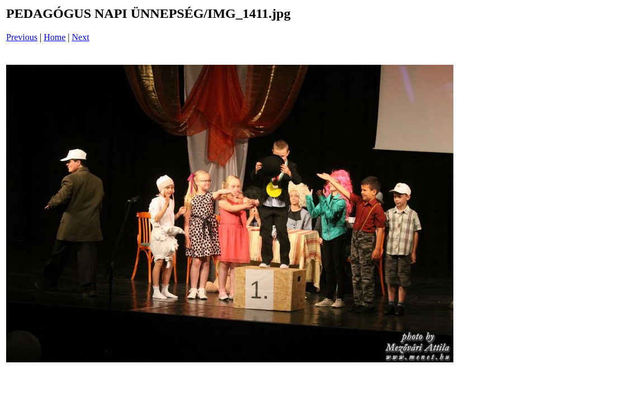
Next (80, 37)
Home (54, 37)
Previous (21, 37)
